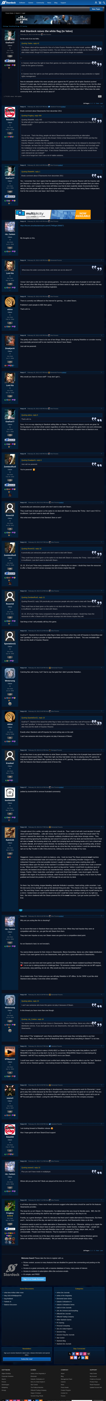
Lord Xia (10, 273)
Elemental (34, 1376)
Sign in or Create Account (33, 1279)
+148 (9, 284)
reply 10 (38, 549)
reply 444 (38, 116)
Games (30, 3)
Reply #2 (23, 165)
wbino (10, 309)
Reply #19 (23, 916)
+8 (10, 1072)
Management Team (66, 1379)
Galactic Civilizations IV (37, 1379)
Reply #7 (23, 372)
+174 (9, 362)
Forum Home (9, 13)
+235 (9, 694)
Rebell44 (10, 120)
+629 (9, 56)
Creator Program (66, 1390)
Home (4, 26)
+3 (10, 133)
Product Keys (94, 1382)
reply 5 (35, 415)
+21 (10, 323)
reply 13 (42, 718)
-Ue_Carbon (10, 234)
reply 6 (39, 460)
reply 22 (37, 1167)
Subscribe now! (26, 1359)
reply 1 (37, 172)
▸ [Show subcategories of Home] (7, 26)
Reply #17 (23, 787)
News (49, 3)
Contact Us (64, 1393)
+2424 (10, 1224)
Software (22, 3)
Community (40, 3)
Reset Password (94, 1384)
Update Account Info (96, 1387)
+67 (10, 657)
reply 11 (42, 597)
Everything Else (13, 26)
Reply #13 (23, 631)
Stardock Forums (54, 106)
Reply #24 (23, 1161)
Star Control (34, 1384)
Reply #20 (23, 994)
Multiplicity (5, 1387)
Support (63, 3)
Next (97, 103)
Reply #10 (23, 502)
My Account (93, 1376)
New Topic (96, 9)
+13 (10, 853)
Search (18, 13)
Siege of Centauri (36, 1393)
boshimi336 (10, 800)
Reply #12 (23, 591)
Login (23, 13)
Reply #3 (23, 221)
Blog (55, 3)
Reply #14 (23, 668)
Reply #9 (23, 454)
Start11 (4, 1379)
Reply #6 (23, 335)
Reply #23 (23, 1124)
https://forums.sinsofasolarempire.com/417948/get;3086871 (42, 225)
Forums (63, 1396)
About (62, 1373)
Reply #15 (23, 711)
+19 (10, 529)
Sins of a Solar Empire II (38, 1382)
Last (101, 103)
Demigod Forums (55, 750)
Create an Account (95, 1379)
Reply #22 (23, 1085)
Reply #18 (23, 827)
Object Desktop (6, 1373)
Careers (63, 1382)
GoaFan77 (9, 43)
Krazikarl (10, 763)
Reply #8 (23, 408)
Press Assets (65, 1387)
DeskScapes (5, 1384)
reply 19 (41, 1019)
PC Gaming (23, 26)
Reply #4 (23, 260)
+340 (9, 480)
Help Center (93, 1373)
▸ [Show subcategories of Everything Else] (18, 26)
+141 (9, 1111)
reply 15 (36, 1001)
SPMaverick (10, 1059)
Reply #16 (23, 750)
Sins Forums (46, 34)
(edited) (63, 106)
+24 (10, 776)
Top (101, 106)
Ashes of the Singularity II (38, 1373)
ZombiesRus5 (10, 467)
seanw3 (10, 1098)
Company (64, 1370)
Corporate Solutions (7, 1376)
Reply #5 (23, 296)
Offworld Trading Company (38, 1390)
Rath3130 (10, 840)
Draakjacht (10, 348)
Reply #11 (23, 542)
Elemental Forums (55, 260)
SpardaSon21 (10, 644)
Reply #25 (23, 1200)
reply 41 (36, 43)
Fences (4, 1382)
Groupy (4, 1390)
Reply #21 (23, 1046)
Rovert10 (10, 515)
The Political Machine (37, 1387)
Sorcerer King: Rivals (37, 1396)
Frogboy (10, 1213)
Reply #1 (23, 106)
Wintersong (10, 681)
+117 (9, 247)
